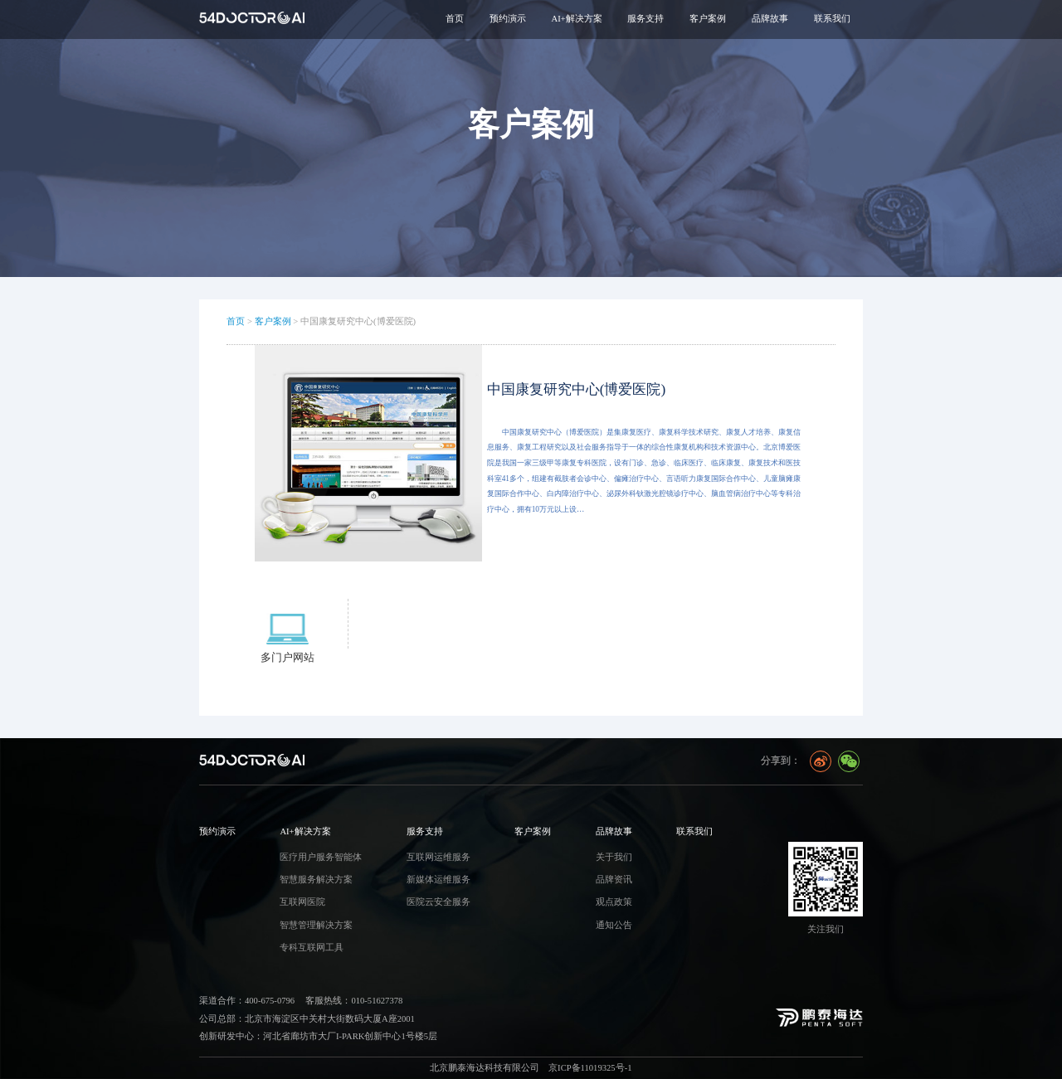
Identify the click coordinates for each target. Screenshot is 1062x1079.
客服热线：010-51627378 (353, 1000)
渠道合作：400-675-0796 (247, 1000)
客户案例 (273, 321)
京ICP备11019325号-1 (589, 1067)
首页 (455, 18)
